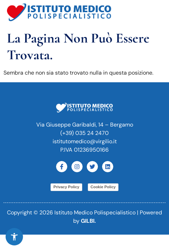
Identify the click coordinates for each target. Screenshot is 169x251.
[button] (155, 13)
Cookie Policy (103, 187)
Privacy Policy (66, 187)
